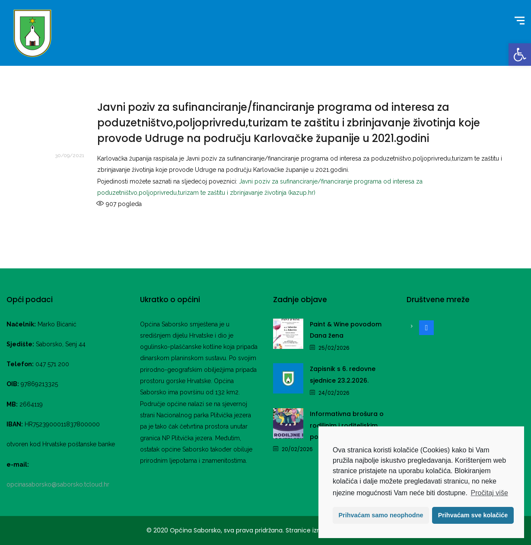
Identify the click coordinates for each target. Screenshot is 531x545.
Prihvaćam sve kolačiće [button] (473, 515)
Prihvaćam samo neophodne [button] (381, 515)
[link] (520, 54)
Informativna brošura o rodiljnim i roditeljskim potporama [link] (347, 425)
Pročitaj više (489, 493)
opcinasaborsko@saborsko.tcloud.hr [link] (57, 484)
